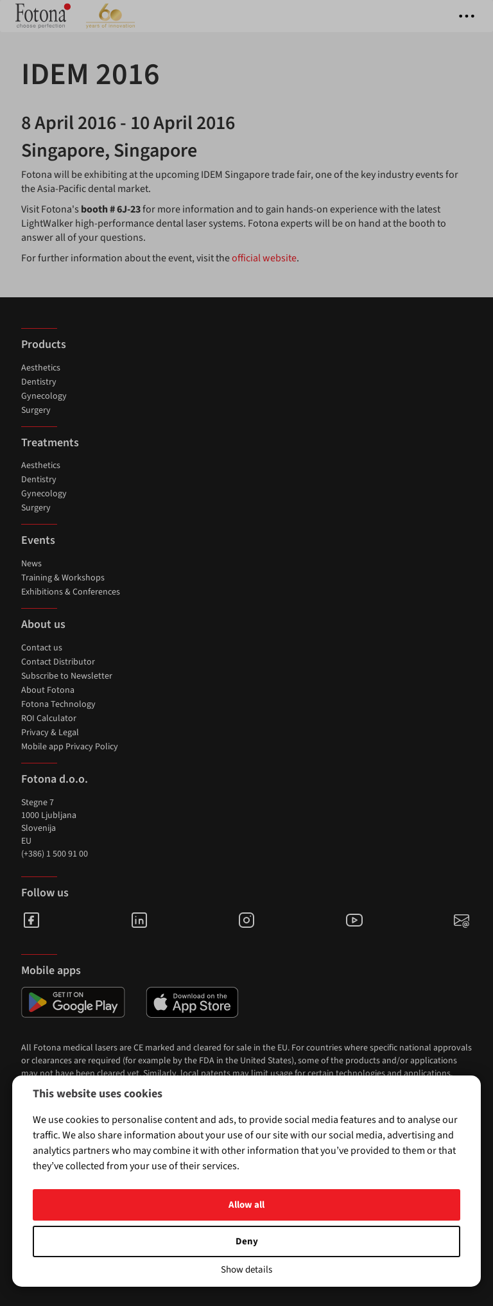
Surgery (36, 410)
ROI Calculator (48, 718)
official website (264, 258)
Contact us (41, 647)
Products (43, 344)
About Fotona (47, 690)
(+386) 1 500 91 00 (54, 854)
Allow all (246, 1205)
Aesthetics (40, 367)
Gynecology (44, 396)
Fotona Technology (58, 704)
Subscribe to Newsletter (66, 676)
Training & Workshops (63, 577)
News (31, 563)
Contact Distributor (58, 662)
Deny (247, 1241)
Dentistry (38, 382)
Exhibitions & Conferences (70, 592)
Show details (246, 1269)
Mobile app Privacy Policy (69, 746)
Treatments (50, 443)
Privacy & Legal (50, 732)
